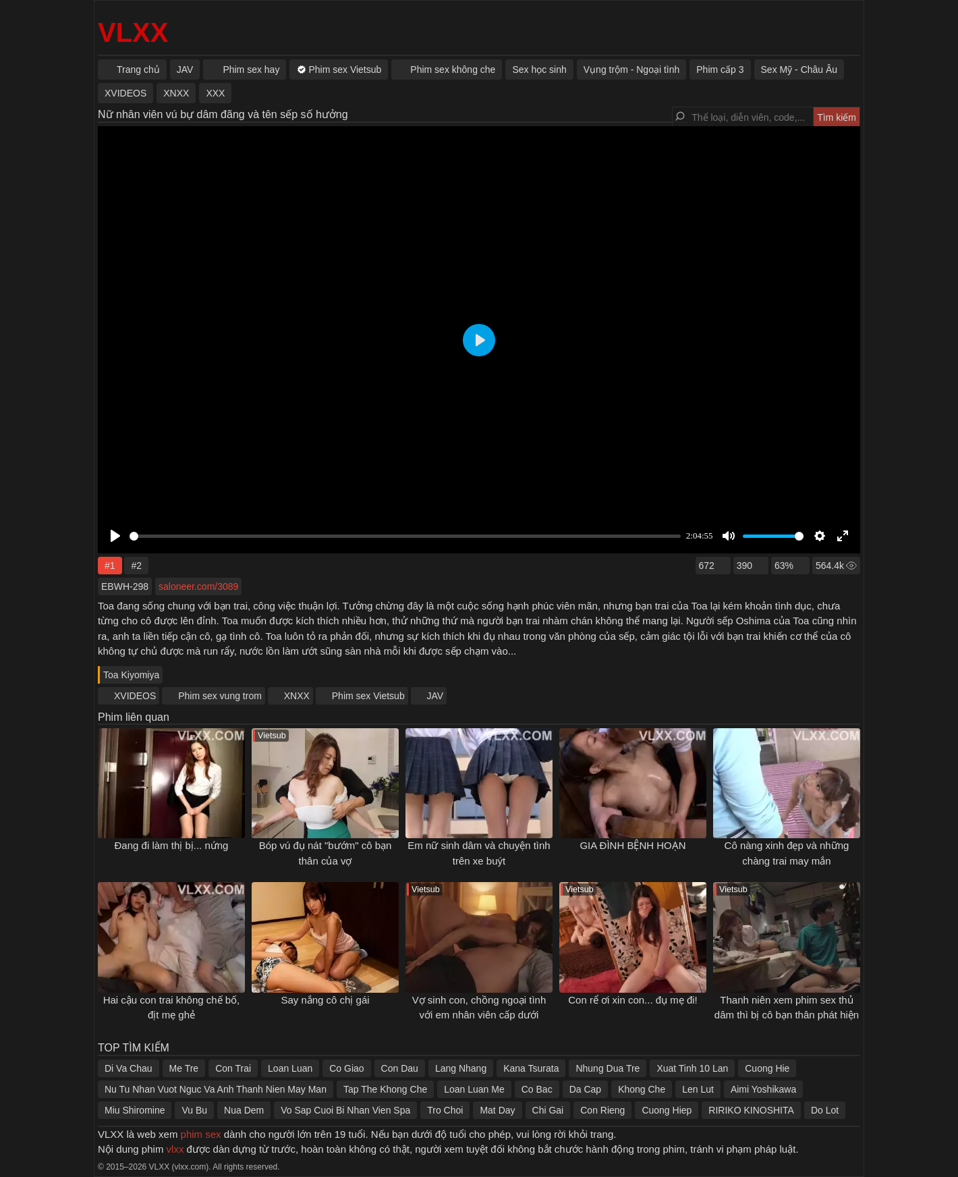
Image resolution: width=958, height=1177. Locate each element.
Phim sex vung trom (220, 695)
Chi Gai (548, 1110)
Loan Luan (290, 1068)
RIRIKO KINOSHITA (751, 1110)
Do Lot (825, 1110)
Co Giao (346, 1068)
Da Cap (585, 1089)
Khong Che (641, 1089)
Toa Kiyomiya (131, 674)
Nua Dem (244, 1110)
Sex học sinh (539, 69)
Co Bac (537, 1089)
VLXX (133, 32)
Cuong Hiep (667, 1110)
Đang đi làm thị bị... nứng (172, 845)
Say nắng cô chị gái (325, 1000)
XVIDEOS (135, 695)
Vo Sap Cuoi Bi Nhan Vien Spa (345, 1110)
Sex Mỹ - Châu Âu (799, 69)
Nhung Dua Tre (607, 1068)
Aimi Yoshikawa (763, 1089)
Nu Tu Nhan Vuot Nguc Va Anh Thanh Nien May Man (216, 1089)
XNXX (297, 695)
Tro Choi (445, 1110)
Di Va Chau (128, 1068)
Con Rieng (602, 1110)
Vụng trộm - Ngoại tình (632, 69)
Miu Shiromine (135, 1110)
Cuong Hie (767, 1068)
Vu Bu (194, 1110)
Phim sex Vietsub (368, 695)
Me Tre (184, 1068)
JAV (435, 695)
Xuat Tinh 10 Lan (692, 1068)
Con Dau (399, 1068)
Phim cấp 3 (719, 69)
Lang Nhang (460, 1068)
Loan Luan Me (474, 1089)
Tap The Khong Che (385, 1089)
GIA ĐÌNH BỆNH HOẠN (632, 845)
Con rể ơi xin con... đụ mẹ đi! (633, 1000)
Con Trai (233, 1068)
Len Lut (698, 1089)
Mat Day (497, 1110)
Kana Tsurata (531, 1068)
